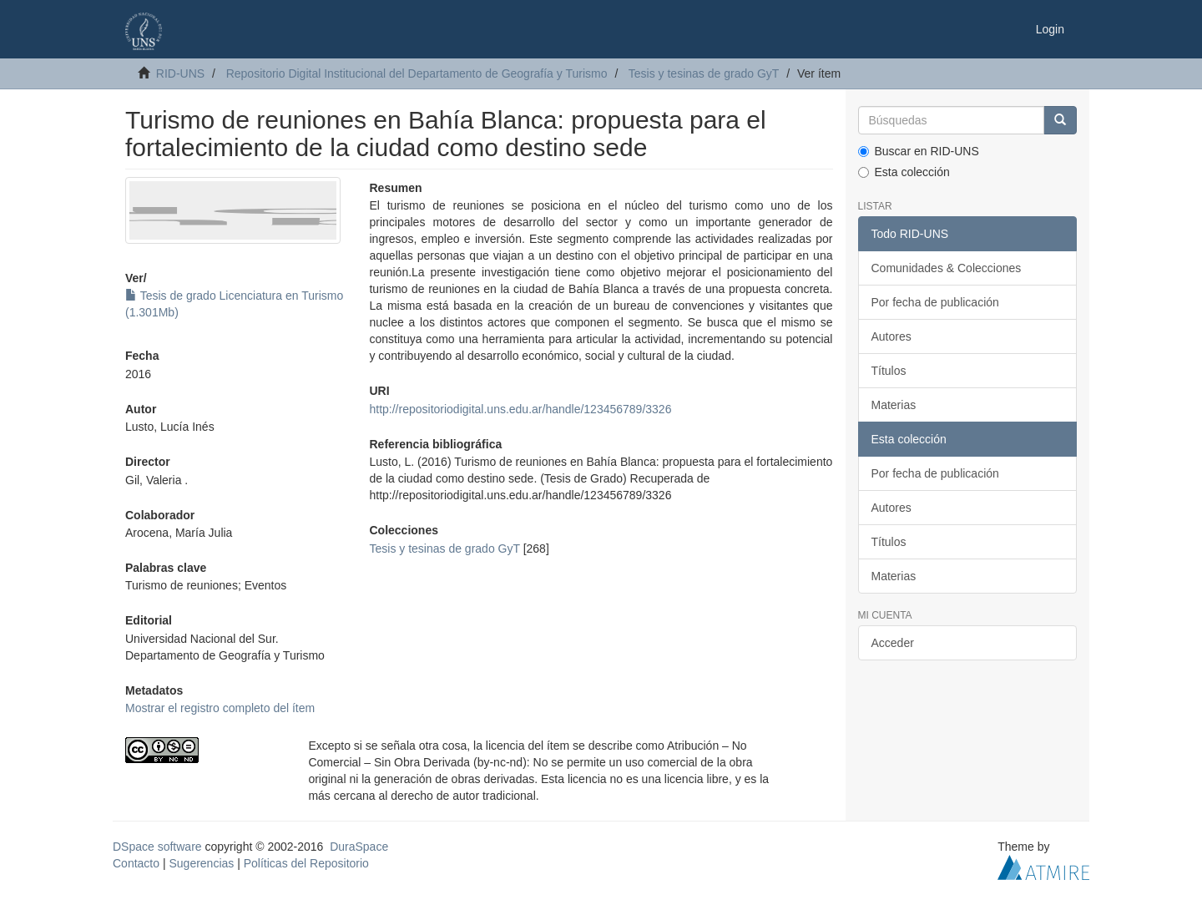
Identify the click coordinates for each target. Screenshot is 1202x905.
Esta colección (904, 172)
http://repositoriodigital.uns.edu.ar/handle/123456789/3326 (520, 409)
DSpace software (157, 846)
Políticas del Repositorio (306, 863)
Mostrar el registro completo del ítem (220, 708)
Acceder (892, 643)
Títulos (889, 370)
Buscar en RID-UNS (918, 151)
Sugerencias (201, 863)
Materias (894, 405)
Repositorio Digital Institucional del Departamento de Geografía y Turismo (417, 73)
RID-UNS (180, 73)
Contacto (136, 863)
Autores (891, 336)
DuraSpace (359, 846)
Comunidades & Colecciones (946, 268)
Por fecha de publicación (935, 302)
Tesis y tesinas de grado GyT (704, 73)
